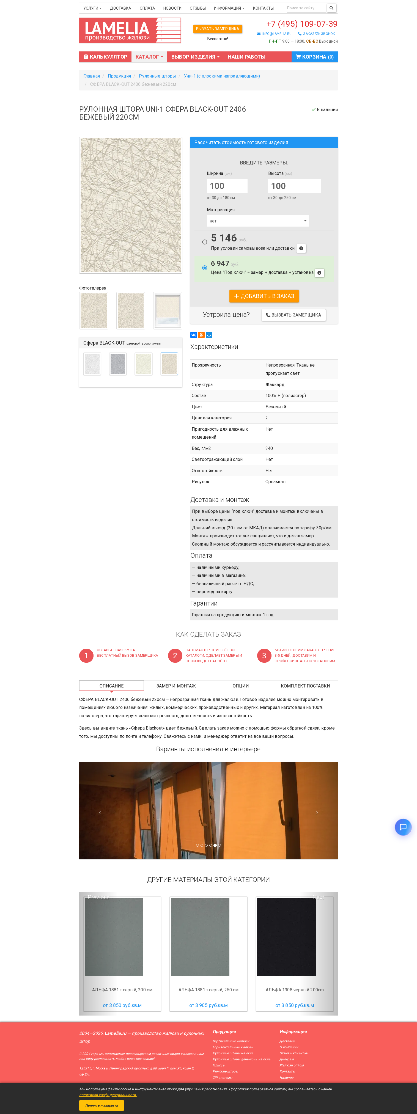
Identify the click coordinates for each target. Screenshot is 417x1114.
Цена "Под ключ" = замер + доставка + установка (267, 268)
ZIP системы (222, 1078)
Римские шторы (225, 1071)
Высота (280, 173)
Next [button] (318, 897)
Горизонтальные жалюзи (233, 1047)
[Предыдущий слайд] (98, 810)
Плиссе (218, 1065)
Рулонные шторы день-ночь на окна (241, 1059)
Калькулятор (105, 57)
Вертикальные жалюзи (231, 1041)
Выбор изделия (195, 57)
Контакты (263, 8)
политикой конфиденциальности (108, 1095)
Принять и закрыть (101, 1105)
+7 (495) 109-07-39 (302, 24)
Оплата (147, 8)
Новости (172, 8)
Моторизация (221, 209)
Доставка (120, 8)
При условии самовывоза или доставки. (258, 243)
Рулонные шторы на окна (233, 1053)
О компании (288, 1047)
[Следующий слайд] (318, 810)
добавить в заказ (264, 296)
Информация (229, 8)
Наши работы (246, 57)
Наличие (286, 1078)
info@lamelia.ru (274, 34)
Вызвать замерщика (217, 29)
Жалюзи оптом (291, 1065)
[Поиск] (331, 8)
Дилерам (286, 1059)
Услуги (92, 8)
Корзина (315, 57)
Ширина (219, 173)
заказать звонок (316, 34)
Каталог (149, 57)
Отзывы (198, 8)
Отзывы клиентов (293, 1053)
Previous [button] (98, 897)
